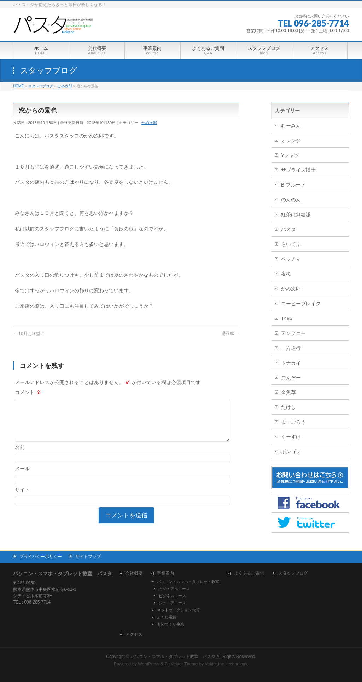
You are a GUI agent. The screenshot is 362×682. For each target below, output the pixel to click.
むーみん (291, 126)
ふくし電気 (166, 617)
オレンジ (291, 140)
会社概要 (133, 573)
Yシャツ (290, 155)
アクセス (133, 634)
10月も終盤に (29, 333)
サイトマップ (88, 556)
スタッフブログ (293, 573)
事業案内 (165, 573)
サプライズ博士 (298, 170)
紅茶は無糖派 (296, 214)
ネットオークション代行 (178, 610)
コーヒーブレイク (301, 303)
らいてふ (291, 244)
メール (22, 477)
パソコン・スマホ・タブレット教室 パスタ (172, 656)
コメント (28, 392)
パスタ (288, 229)
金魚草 (288, 392)
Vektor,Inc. (215, 664)
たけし (288, 407)
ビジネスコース (172, 596)
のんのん (291, 199)
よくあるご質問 (249, 573)
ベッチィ (291, 259)
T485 (286, 318)
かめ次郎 (149, 122)
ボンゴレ (291, 451)
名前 (20, 456)
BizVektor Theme (181, 664)
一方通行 (291, 348)
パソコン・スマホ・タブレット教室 (188, 582)
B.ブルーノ (293, 185)
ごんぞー (291, 378)
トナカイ (291, 363)
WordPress (148, 664)
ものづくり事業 (170, 624)
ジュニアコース (172, 603)
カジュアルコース (174, 589)
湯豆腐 (230, 333)
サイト (22, 498)
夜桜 (286, 274)
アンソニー (293, 333)
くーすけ (291, 437)
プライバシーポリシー (40, 556)
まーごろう (293, 422)
